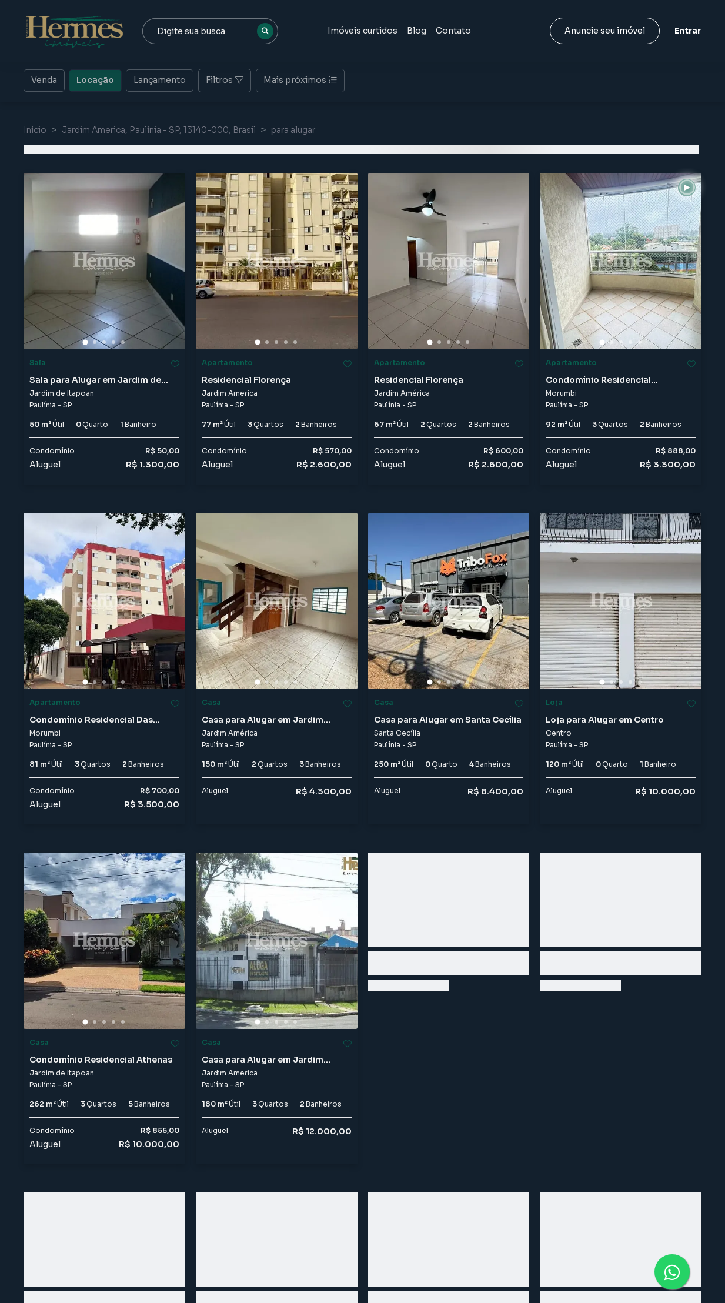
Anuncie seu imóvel (604, 30)
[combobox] (210, 31)
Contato (453, 30)
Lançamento (159, 79)
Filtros (224, 80)
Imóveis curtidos (362, 30)
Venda (44, 79)
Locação (95, 79)
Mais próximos (300, 80)
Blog (416, 30)
